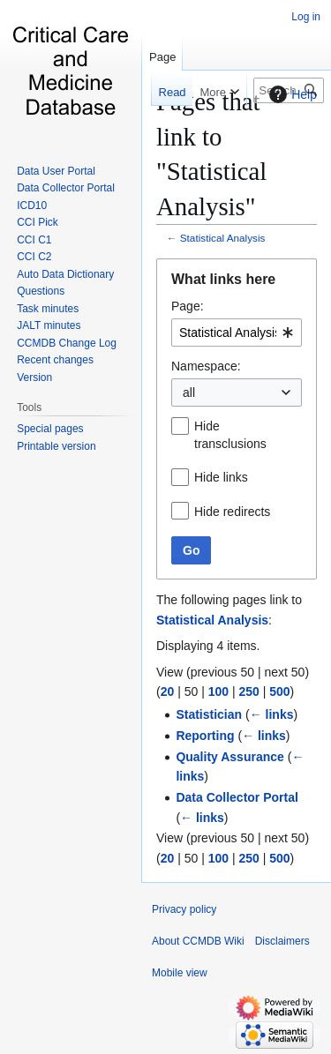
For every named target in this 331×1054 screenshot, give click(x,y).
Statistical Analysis (223, 237)
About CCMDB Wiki (198, 941)
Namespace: (206, 366)
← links (272, 714)
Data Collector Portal (236, 797)
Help (291, 94)
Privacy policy (184, 909)
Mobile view (179, 973)
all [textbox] (189, 392)
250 (248, 691)
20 (168, 691)
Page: (187, 306)
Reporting (205, 736)
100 (218, 691)
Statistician (209, 714)
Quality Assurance (229, 757)
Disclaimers (282, 941)
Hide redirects (232, 512)
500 (279, 691)
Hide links (221, 477)
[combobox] (236, 332)
